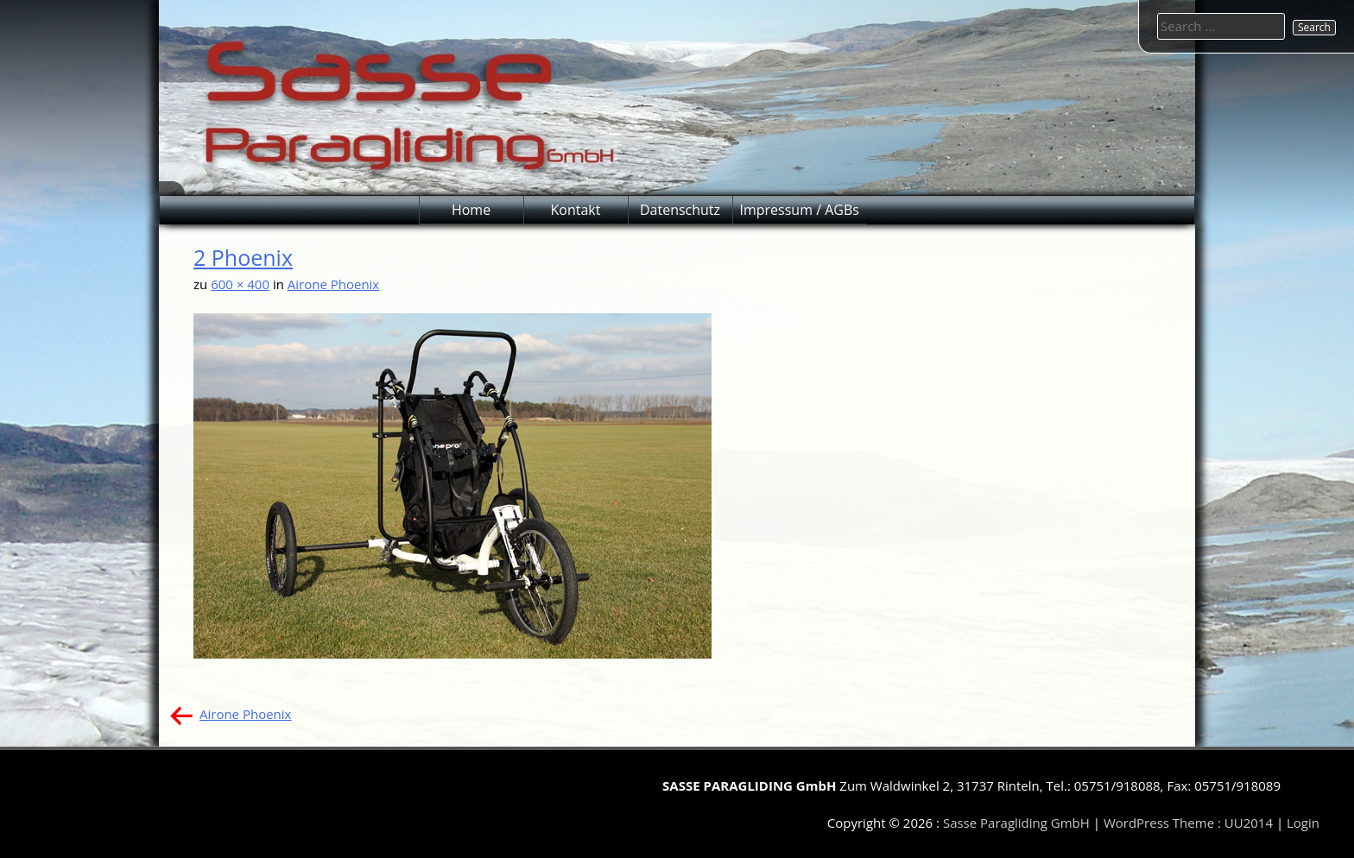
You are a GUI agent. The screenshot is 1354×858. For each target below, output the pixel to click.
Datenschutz (680, 209)
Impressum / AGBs (799, 209)
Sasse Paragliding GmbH (1016, 822)
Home (471, 209)
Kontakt (576, 209)
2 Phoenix (243, 257)
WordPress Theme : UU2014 (1188, 822)
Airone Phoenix (333, 284)
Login (1303, 822)
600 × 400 (240, 284)
